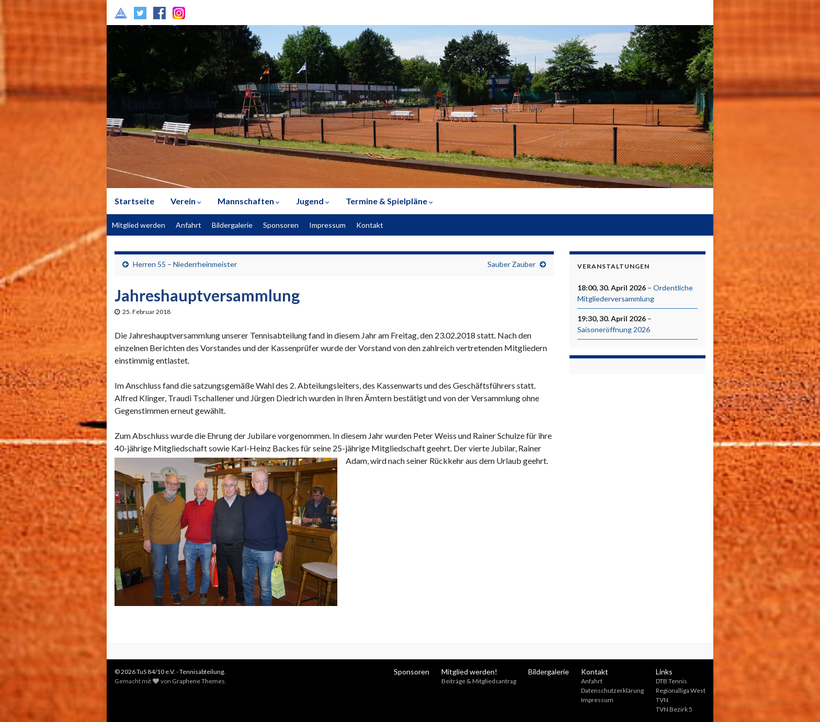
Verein (185, 201)
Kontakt (369, 224)
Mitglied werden (138, 224)
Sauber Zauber (511, 264)
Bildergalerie (232, 224)
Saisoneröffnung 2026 (613, 329)
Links (664, 671)
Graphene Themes (198, 681)
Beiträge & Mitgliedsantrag (478, 681)
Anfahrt (188, 224)
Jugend (312, 201)
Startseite (134, 201)
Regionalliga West (680, 690)
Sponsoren (281, 224)
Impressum (327, 224)
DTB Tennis (671, 681)
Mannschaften (249, 201)
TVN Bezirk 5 (674, 709)
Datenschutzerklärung (612, 690)
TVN (662, 700)
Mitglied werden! (469, 671)
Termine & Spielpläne (389, 201)
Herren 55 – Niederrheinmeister (185, 264)
